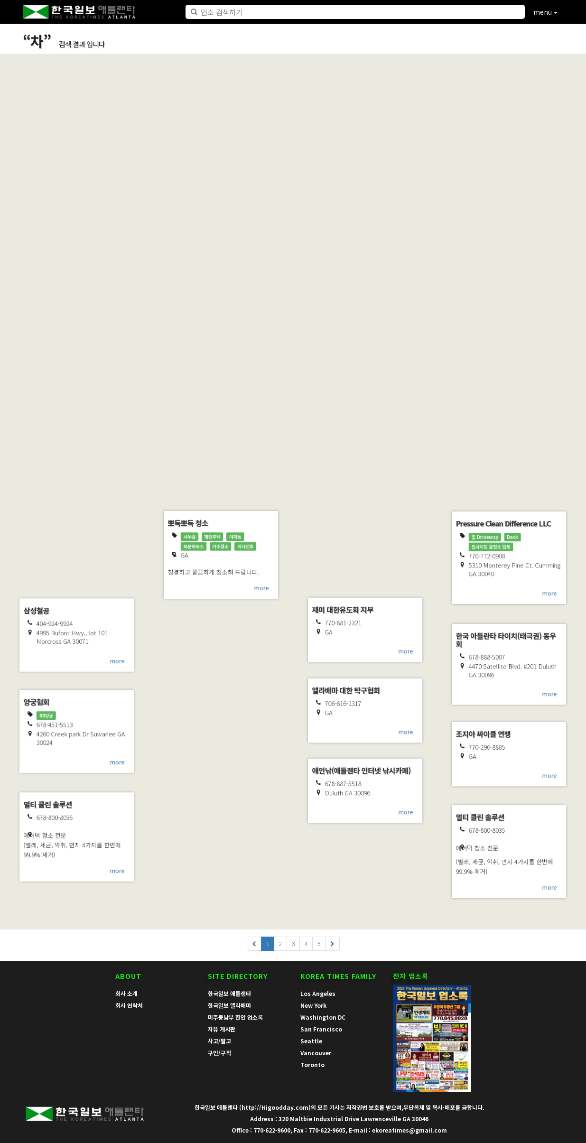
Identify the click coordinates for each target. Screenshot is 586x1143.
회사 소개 (126, 993)
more (124, 362)
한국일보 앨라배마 (229, 1005)
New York (313, 1005)
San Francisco (321, 1029)
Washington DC (322, 1017)
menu (545, 12)
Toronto (312, 1064)
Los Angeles (317, 993)
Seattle (311, 1041)
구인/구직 (219, 1053)
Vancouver (315, 1053)
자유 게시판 (221, 1029)
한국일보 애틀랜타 (229, 993)
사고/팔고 (219, 1041)
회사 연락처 (129, 1005)
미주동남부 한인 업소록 (235, 1017)
